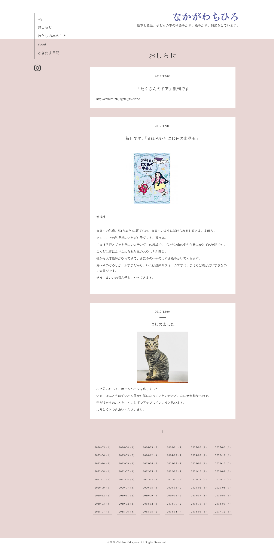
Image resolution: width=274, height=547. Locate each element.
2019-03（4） (103, 503)
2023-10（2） (103, 463)
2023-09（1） (127, 463)
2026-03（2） (151, 447)
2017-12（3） (223, 511)
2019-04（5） (223, 495)
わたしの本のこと (52, 36)
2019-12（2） (103, 495)
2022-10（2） (223, 463)
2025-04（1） (103, 455)
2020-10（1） (223, 479)
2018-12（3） (151, 503)
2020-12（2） (199, 479)
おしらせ (45, 27)
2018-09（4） (223, 503)
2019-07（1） (199, 495)
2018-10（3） (199, 503)
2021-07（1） (103, 479)
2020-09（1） (103, 487)
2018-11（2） (175, 503)
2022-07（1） (127, 471)
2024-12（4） (151, 455)
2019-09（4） (151, 495)
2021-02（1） (151, 479)
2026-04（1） (127, 447)
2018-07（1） (103, 511)
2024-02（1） (199, 455)
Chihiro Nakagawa (127, 542)
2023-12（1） (223, 455)
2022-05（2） (151, 471)
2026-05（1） (103, 447)
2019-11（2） (127, 495)
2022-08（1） (103, 471)
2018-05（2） (151, 511)
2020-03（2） (175, 487)
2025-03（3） (127, 455)
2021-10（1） (199, 471)
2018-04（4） (175, 511)
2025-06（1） (223, 447)
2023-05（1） (175, 463)
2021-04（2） (127, 479)
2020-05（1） (151, 487)
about (42, 44)
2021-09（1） (223, 471)
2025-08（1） (199, 447)
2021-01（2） (175, 479)
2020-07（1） (127, 487)
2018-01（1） (199, 511)
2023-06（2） (151, 463)
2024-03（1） (175, 455)
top (40, 18)
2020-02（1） (199, 487)
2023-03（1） (199, 463)
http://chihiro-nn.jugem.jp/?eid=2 (118, 99)
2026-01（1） (175, 447)
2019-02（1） (127, 503)
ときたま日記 (49, 53)
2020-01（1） (223, 487)
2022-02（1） (175, 471)
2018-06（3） (127, 511)
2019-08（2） (175, 495)
